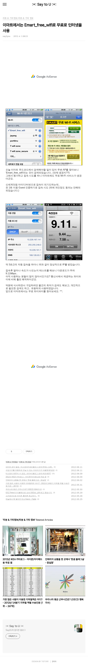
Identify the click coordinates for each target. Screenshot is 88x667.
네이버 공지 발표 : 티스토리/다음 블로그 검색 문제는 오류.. (29, 467)
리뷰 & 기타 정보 (25, 462)
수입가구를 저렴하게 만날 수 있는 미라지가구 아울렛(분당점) (30, 470)
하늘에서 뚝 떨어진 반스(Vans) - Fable (21, 499)
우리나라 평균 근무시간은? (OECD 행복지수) (24, 489)
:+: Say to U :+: (44, 4)
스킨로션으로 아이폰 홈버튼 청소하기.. (21, 496)
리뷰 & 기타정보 (11, 462)
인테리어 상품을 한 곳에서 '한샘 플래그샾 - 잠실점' (26, 480)
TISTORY (45, 661)
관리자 (54, 661)
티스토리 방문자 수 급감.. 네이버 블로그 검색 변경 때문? (28, 473)
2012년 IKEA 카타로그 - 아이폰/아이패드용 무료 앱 (26, 477)
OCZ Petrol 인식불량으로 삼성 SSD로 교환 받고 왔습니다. (29, 493)
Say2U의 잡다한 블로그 (16, 630)
